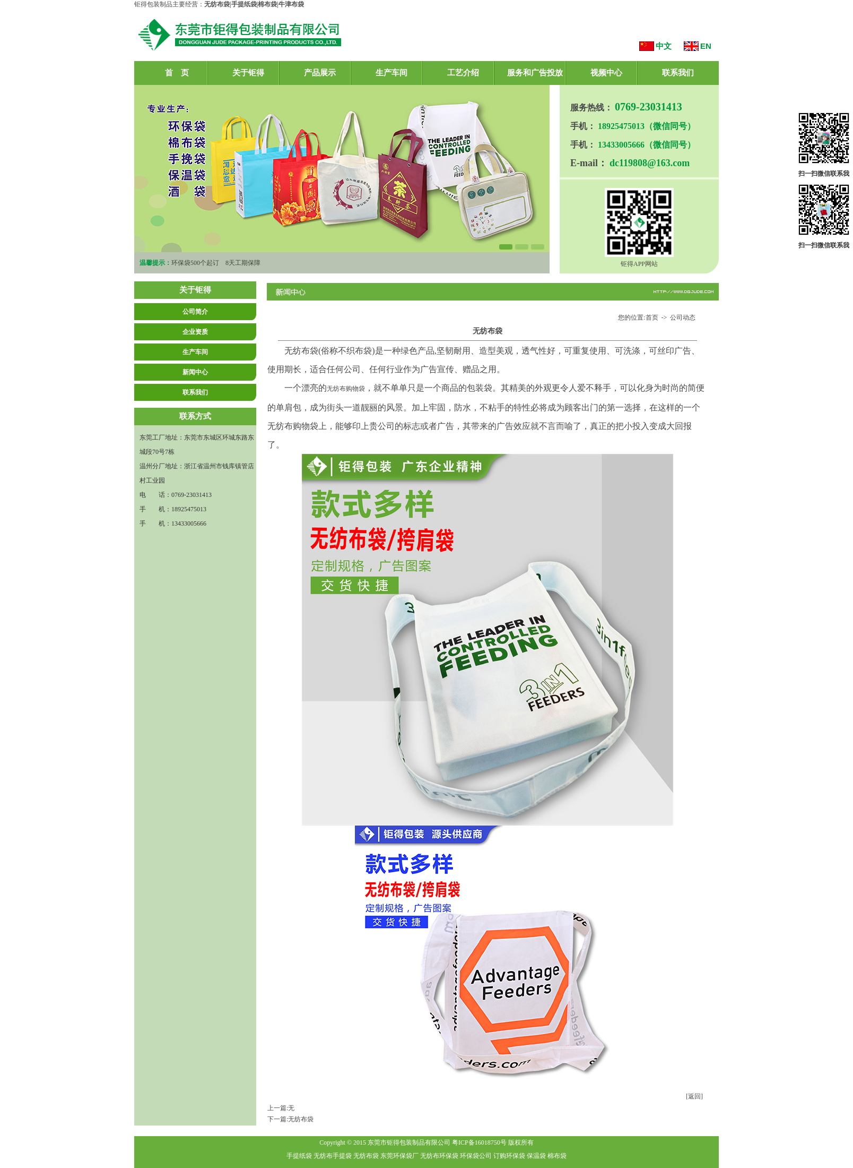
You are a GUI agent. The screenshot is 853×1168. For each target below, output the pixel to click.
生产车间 (391, 72)
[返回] (694, 1096)
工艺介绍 (463, 72)
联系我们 (678, 72)
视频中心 (606, 72)
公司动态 (682, 317)
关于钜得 (248, 72)
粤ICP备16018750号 (479, 1142)
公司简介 (195, 311)
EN (705, 45)
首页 (652, 317)
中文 (664, 45)
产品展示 (320, 72)
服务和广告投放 (535, 72)
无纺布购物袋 (346, 388)
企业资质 (195, 332)
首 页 (177, 72)
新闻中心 (195, 372)
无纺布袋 (301, 1119)
